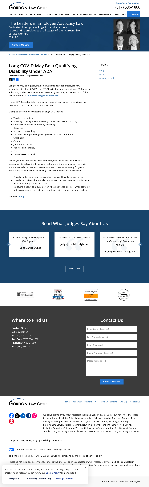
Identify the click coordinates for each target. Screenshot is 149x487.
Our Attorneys (36, 14)
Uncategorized (106, 78)
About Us (23, 14)
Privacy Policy (90, 402)
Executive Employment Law (84, 14)
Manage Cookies (62, 449)
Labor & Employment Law (58, 14)
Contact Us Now (20, 44)
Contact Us (134, 14)
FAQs (116, 14)
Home (13, 14)
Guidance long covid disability (43, 95)
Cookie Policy (45, 449)
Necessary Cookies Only (39, 478)
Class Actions (105, 14)
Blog (124, 14)
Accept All (14, 478)
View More (74, 268)
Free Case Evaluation (128, 3)
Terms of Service (87, 455)
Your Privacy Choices (22, 449)
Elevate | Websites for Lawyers (121, 481)
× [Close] (85, 467)
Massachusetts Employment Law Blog (31, 54)
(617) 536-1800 (127, 7)
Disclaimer (77, 402)
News (102, 74)
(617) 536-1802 (24, 346)
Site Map (124, 402)
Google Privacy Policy (63, 455)
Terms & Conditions (108, 402)
